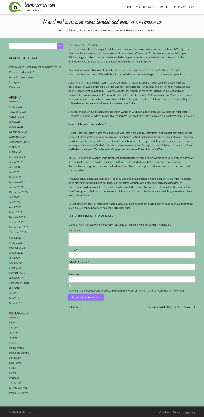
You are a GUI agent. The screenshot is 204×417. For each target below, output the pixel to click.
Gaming (13, 337)
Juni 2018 (14, 292)
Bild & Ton (163, 7)
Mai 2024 (15, 146)
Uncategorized (18, 387)
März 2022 (15, 212)
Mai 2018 (15, 297)
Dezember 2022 (18, 192)
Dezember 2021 (18, 227)
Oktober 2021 (17, 232)
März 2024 (15, 151)
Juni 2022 (14, 202)
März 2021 (15, 242)
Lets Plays (15, 362)
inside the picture (19, 352)
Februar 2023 (17, 182)
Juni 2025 (14, 121)
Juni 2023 (14, 171)
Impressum (179, 7)
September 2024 (19, 141)
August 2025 (16, 116)
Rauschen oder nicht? (21, 72)
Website (73, 274)
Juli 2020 (14, 257)
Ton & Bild (15, 382)
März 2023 (15, 176)
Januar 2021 (16, 252)
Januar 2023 (16, 187)
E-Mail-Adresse (78, 262)
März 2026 (15, 106)
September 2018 (19, 282)
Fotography (188, 412)
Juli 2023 (14, 166)
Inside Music (16, 347)
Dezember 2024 (18, 131)
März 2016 (15, 302)
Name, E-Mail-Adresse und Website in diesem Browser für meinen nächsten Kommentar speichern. (126, 290)
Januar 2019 (16, 277)
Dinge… (76, 306)
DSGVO (191, 7)
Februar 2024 (17, 156)
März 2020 (15, 267)
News (12, 372)
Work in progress (145, 7)
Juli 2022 (14, 197)
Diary (129, 7)
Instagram (15, 82)
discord (13, 327)
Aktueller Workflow (21, 77)
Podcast (14, 377)
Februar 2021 (17, 247)
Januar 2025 (16, 126)
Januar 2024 (16, 161)
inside (12, 342)
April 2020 (15, 262)
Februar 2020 (17, 272)
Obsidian (14, 87)
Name (72, 250)
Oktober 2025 (17, 111)
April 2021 (15, 237)
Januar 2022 (16, 222)
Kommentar (76, 230)
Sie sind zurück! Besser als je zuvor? (169, 306)
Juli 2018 (14, 287)
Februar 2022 (17, 217)
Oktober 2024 (17, 136)
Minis (12, 367)
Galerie (13, 332)
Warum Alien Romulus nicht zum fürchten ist (35, 66)
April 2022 (15, 207)
